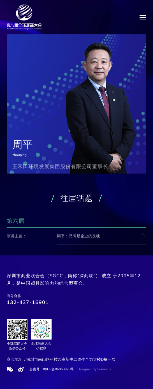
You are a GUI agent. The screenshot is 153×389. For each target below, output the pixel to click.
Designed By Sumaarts (94, 369)
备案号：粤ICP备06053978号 (51, 369)
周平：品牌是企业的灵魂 (78, 236)
